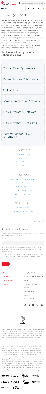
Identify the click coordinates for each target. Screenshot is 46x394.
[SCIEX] (15, 388)
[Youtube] (42, 305)
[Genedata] (35, 376)
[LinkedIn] (33, 305)
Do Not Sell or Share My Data (34, 276)
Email (4, 239)
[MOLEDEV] (35, 382)
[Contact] (28, 8)
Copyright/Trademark (31, 273)
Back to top (38, 222)
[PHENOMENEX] (5, 388)
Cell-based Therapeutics (23, 162)
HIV (23, 165)
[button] (19, 3)
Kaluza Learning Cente (23, 194)
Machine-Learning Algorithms (23, 211)
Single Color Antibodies (23, 187)
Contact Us (6, 276)
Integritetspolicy (29, 291)
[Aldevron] (15, 376)
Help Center (7, 284)
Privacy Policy (8, 256)
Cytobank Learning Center (23, 190)
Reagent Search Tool (23, 183)
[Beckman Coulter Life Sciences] (25, 376)
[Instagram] (29, 305)
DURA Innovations (23, 208)
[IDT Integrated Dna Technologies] (15, 382)
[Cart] (33, 8)
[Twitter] (37, 305)
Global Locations (8, 280)
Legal (26, 280)
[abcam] (5, 376)
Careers (5, 273)
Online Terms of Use (31, 284)
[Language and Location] (43, 8)
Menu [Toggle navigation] (4, 8)
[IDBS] (5, 383)
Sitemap (27, 295)
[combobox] (31, 3)
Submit (5, 264)
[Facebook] (25, 305)
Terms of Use (19, 256)
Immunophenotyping (23, 154)
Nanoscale (23, 158)
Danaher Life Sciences (31, 299)
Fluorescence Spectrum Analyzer (23, 179)
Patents (26, 287)
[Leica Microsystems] (25, 382)
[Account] (38, 8)
